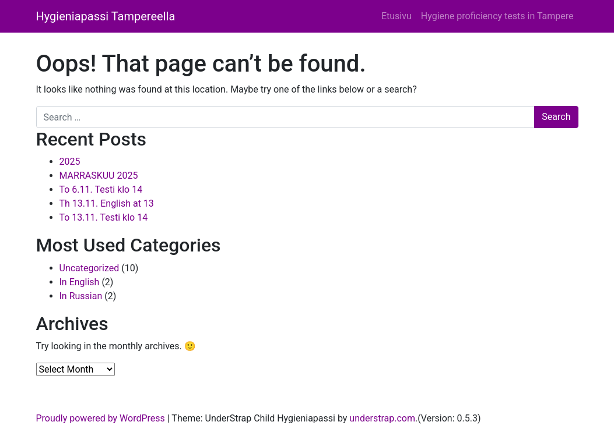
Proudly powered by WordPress (100, 418)
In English (79, 282)
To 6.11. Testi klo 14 (101, 189)
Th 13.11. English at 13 (106, 203)
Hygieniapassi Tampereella (106, 16)
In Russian (81, 296)
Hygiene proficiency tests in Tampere (497, 16)
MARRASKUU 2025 (98, 175)
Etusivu (396, 16)
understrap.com (382, 418)
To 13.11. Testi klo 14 (103, 217)
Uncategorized (89, 268)
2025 (69, 161)
